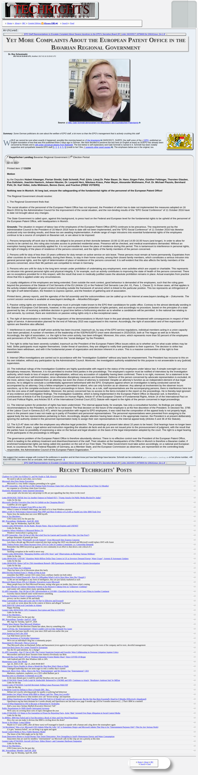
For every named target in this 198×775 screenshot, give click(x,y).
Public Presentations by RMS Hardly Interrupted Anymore (25, 709)
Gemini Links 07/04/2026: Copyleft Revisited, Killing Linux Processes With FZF (35, 686)
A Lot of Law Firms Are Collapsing (16, 568)
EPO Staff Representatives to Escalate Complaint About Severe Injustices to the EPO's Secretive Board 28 (72, 35)
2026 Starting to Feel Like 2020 (15, 634)
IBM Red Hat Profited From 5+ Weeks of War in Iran (23, 573)
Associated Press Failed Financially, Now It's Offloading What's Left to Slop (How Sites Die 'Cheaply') (44, 578)
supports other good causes (98, 148)
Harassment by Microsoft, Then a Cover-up (19, 643)
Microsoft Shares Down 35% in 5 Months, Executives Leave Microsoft (31, 583)
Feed (72, 23)
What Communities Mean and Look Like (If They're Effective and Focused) (33, 601)
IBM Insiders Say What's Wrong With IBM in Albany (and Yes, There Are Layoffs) (35, 695)
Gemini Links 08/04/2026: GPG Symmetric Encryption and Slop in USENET (33, 611)
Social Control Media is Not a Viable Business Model (23, 732)
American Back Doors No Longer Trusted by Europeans (24, 648)
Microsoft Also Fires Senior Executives (18, 482)
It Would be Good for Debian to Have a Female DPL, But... (26, 690)
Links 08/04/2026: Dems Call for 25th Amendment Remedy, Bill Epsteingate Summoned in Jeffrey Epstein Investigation (51, 564)
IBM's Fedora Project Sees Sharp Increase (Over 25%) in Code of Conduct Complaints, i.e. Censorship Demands (48, 545)
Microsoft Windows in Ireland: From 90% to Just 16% (24, 508)
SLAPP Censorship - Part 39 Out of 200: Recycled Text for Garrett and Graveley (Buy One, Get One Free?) (45, 536)
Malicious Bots (8, 550)
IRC (24, 23)
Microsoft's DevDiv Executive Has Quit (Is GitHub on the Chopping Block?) (33, 503)
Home (9, 23)
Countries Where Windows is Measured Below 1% (22, 531)
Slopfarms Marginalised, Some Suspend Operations (23, 491)
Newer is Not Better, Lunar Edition (16, 723)
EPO (146, 141)
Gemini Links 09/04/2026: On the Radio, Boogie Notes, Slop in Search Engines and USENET (40, 526)
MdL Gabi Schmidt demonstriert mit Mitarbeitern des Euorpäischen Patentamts (103, 123)
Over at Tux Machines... (12, 517)
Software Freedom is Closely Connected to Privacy (22, 597)
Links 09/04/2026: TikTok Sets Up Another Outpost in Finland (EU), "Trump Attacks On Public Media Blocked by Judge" (51, 498)
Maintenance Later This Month (14, 662)
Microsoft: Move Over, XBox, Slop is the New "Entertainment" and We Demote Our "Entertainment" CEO (45, 671)
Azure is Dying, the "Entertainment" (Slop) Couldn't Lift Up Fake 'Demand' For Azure (37, 629)
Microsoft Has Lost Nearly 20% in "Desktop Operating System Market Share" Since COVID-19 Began (44, 657)
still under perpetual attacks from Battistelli (54, 145)
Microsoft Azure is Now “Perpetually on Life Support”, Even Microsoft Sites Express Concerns (41, 540)
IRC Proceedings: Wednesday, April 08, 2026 (20, 522)
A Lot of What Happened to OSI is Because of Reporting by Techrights (31, 704)
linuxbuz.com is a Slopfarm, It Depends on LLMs (22, 676)
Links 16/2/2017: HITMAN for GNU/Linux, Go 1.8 (143, 35)
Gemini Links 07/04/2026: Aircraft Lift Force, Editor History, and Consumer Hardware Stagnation (42, 742)
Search (65, 23)
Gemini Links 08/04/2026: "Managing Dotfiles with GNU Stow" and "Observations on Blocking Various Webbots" (48, 554)
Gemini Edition (34, 23)
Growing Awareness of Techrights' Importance (21, 639)
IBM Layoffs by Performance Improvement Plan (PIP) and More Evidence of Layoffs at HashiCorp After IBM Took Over (51, 512)
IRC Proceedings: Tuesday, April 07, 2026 (19, 620)
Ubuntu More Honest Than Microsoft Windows (21, 625)
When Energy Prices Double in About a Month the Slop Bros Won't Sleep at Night (35, 667)
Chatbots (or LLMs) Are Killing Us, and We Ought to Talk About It (29, 477)
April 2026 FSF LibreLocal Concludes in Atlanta (22, 606)
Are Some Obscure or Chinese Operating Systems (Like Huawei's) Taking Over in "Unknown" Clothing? (44, 587)
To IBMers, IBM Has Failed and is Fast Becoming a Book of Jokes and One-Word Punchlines (40, 718)
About (17, 23)
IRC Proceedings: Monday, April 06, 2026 (19, 751)
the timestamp (93, 141)
